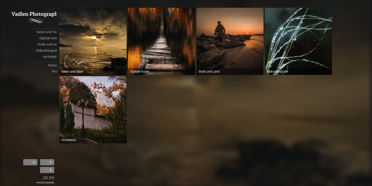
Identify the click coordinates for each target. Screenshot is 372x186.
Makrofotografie (48, 50)
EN (51, 178)
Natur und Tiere (48, 32)
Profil (56, 71)
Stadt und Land (49, 44)
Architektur (51, 57)
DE (45, 178)
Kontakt (54, 65)
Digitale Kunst (50, 38)
